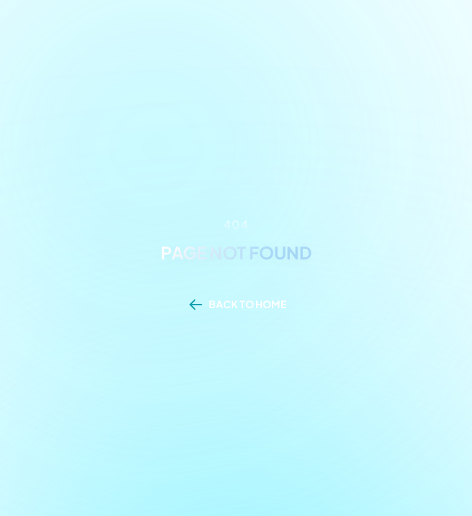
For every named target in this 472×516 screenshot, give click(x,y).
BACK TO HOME (247, 304)
